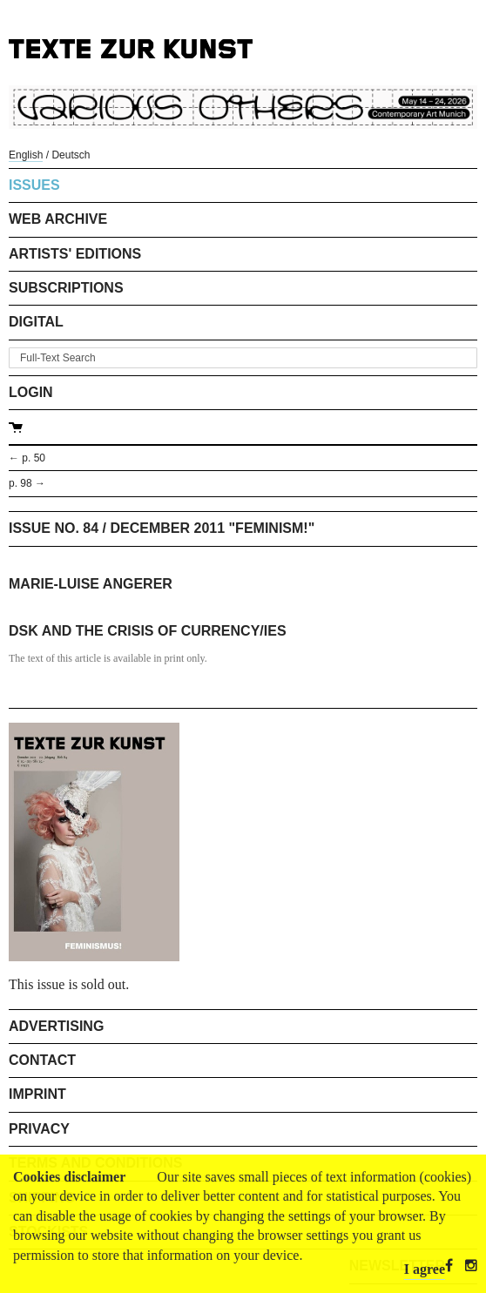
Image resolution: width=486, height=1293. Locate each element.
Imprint (37, 1094)
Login (31, 392)
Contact (42, 1060)
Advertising (56, 1026)
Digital (36, 321)
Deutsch (70, 155)
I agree (424, 1269)
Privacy (39, 1128)
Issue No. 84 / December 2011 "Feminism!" (161, 528)
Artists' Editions (75, 253)
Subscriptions (66, 287)
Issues (34, 185)
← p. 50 (27, 458)
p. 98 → (27, 483)
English (26, 155)
